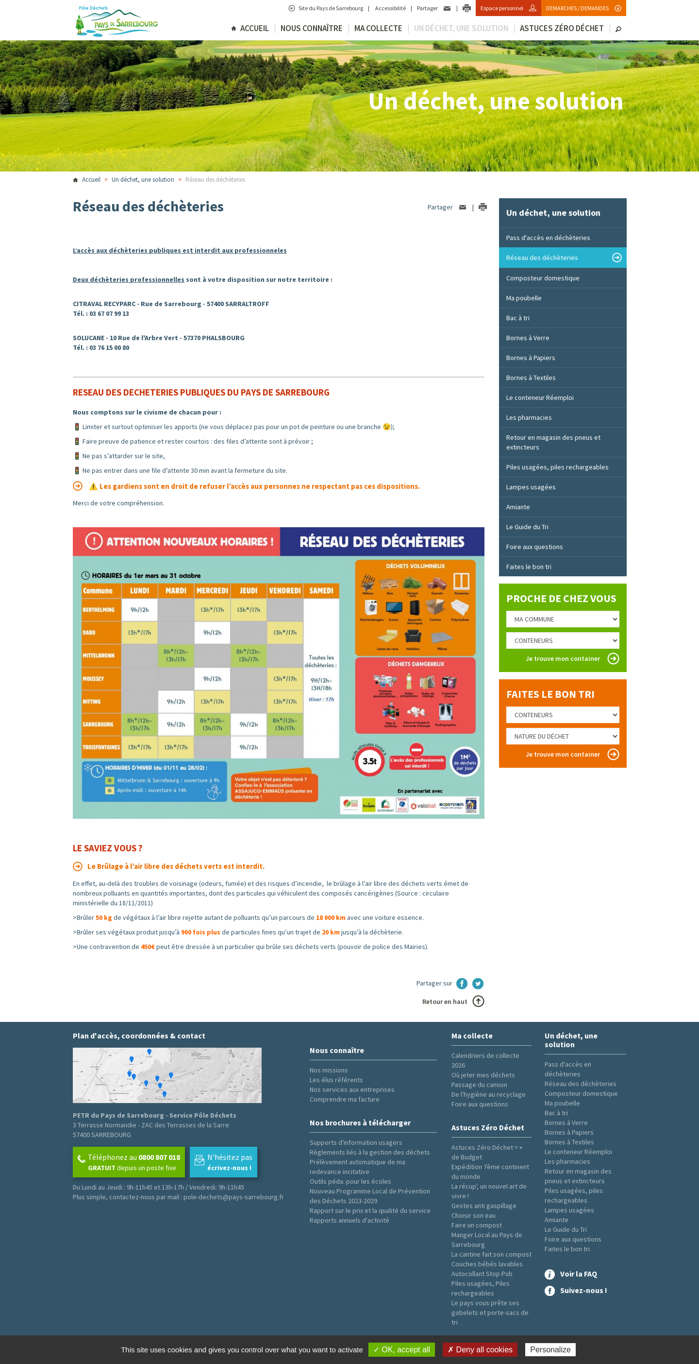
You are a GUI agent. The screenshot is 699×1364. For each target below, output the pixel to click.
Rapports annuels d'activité (349, 1220)
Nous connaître (312, 28)
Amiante (518, 506)
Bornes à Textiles (531, 377)
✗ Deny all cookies (480, 1350)
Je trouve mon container (563, 658)
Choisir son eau (473, 1215)
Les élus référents (336, 1079)
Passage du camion (479, 1084)
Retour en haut (444, 1001)
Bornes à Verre (527, 337)
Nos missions (329, 1070)
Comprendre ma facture (345, 1099)
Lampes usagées (531, 487)
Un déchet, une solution (461, 28)
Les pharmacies (529, 417)
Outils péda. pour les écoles (350, 1181)
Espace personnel (502, 8)
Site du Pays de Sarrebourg (330, 8)
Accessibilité (390, 8)
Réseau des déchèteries (542, 257)
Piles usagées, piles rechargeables (557, 467)
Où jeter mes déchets (483, 1074)
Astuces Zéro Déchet (562, 28)
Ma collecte (378, 28)
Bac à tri (518, 317)
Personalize (550, 1350)
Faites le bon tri (528, 566)
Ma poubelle (524, 298)
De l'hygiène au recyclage (488, 1094)
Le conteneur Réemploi (540, 397)
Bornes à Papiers (530, 357)
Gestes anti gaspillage (483, 1205)
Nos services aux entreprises (352, 1089)
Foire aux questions (534, 546)
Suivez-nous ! (583, 1290)
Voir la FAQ (578, 1273)
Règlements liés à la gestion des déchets (370, 1152)
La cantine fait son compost (491, 1254)
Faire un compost (476, 1225)
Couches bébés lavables (487, 1264)
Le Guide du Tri (527, 526)
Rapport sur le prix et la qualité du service (370, 1210)
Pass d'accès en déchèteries (548, 237)
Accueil (91, 179)
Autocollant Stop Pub (482, 1273)
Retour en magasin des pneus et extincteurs (553, 442)
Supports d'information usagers (356, 1142)
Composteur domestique (543, 278)
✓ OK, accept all (401, 1350)
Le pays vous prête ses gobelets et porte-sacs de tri (490, 1312)
